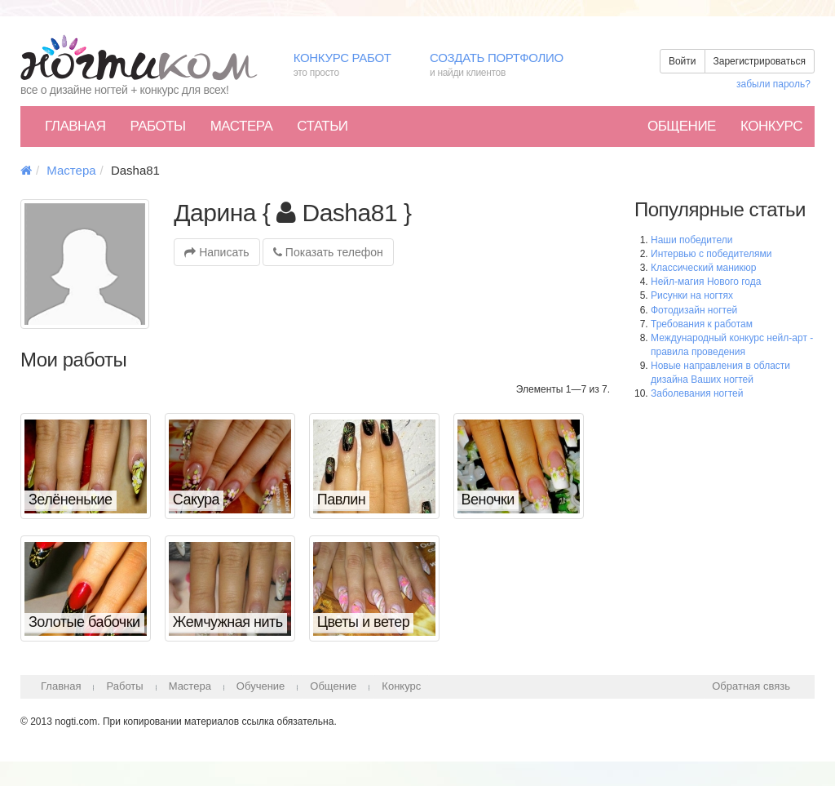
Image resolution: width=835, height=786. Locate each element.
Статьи (322, 126)
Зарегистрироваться (760, 61)
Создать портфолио (508, 66)
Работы (157, 126)
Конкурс (771, 126)
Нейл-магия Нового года (706, 281)
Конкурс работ (349, 66)
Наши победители (691, 240)
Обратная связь (751, 686)
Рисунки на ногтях (692, 295)
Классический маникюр (703, 267)
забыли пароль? (773, 84)
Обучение (260, 686)
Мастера (241, 126)
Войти (682, 61)
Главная (75, 126)
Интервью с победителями (711, 254)
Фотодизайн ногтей (694, 310)
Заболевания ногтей (697, 393)
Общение (681, 126)
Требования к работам (702, 324)
